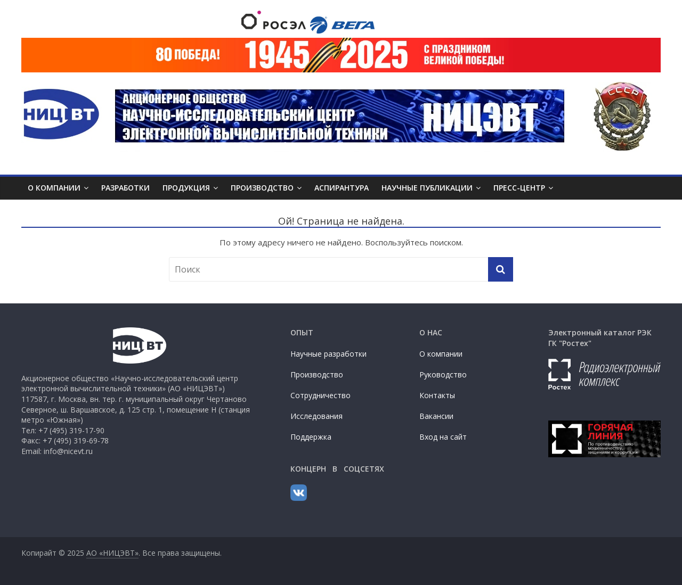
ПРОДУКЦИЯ (186, 188)
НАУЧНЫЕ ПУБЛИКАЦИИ (427, 188)
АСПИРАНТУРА (341, 188)
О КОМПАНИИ (54, 188)
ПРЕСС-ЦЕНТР (519, 188)
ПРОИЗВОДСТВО (262, 188)
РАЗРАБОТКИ (125, 188)
